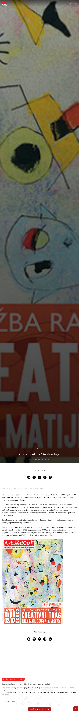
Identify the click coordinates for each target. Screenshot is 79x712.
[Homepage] (4, 3)
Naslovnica (6, 488)
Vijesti (40, 449)
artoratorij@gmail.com (46, 535)
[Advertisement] (39, 659)
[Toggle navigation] (75, 3)
